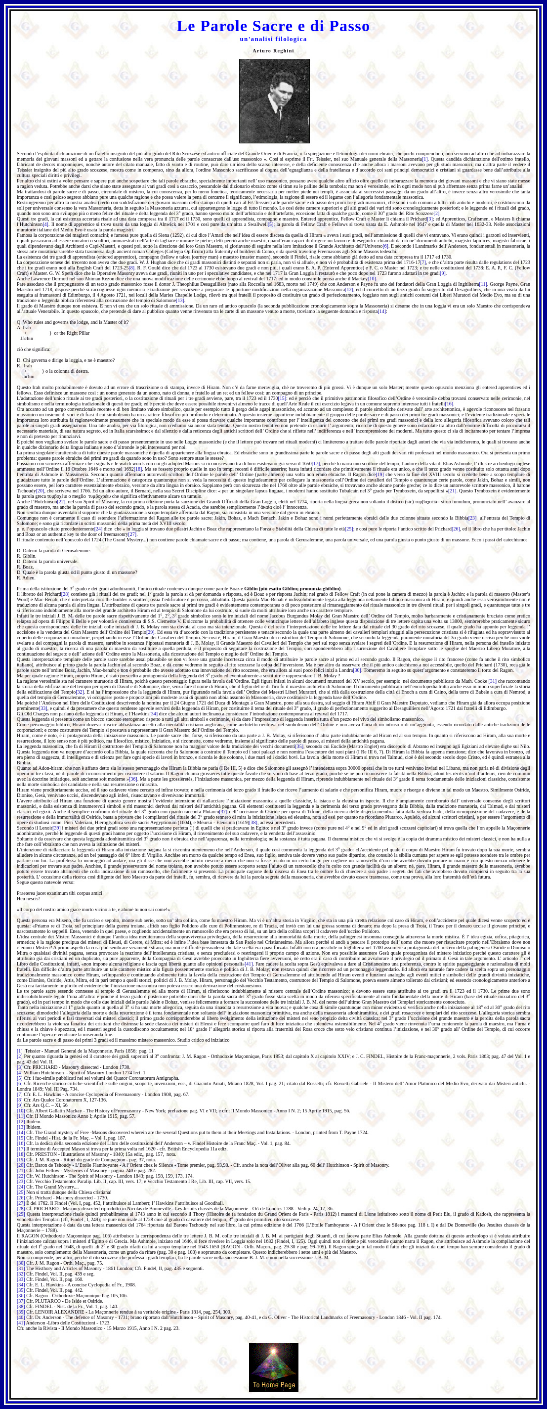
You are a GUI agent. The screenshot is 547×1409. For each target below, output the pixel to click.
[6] (385, 246)
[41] (249, 964)
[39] (56, 828)
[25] (349, 528)
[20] (40, 490)
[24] (98, 528)
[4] (45, 224)
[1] (425, 159)
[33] (43, 708)
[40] (21, 1317)
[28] (65, 594)
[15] (282, 398)
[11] (483, 284)
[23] (472, 518)
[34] (153, 713)
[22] (61, 501)
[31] (493, 681)
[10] (372, 278)
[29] (150, 632)
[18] (138, 469)
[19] (380, 474)
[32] (80, 692)
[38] (253, 822)
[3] (430, 218)
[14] (382, 311)
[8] (131, 267)
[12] (349, 289)
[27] (132, 534)
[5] (271, 224)
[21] (452, 490)
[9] (443, 273)
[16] (449, 403)
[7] (423, 262)
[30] (357, 670)
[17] (316, 463)
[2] (437, 213)
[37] (223, 811)
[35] (299, 746)
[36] (133, 779)
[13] (180, 300)
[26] (456, 528)
